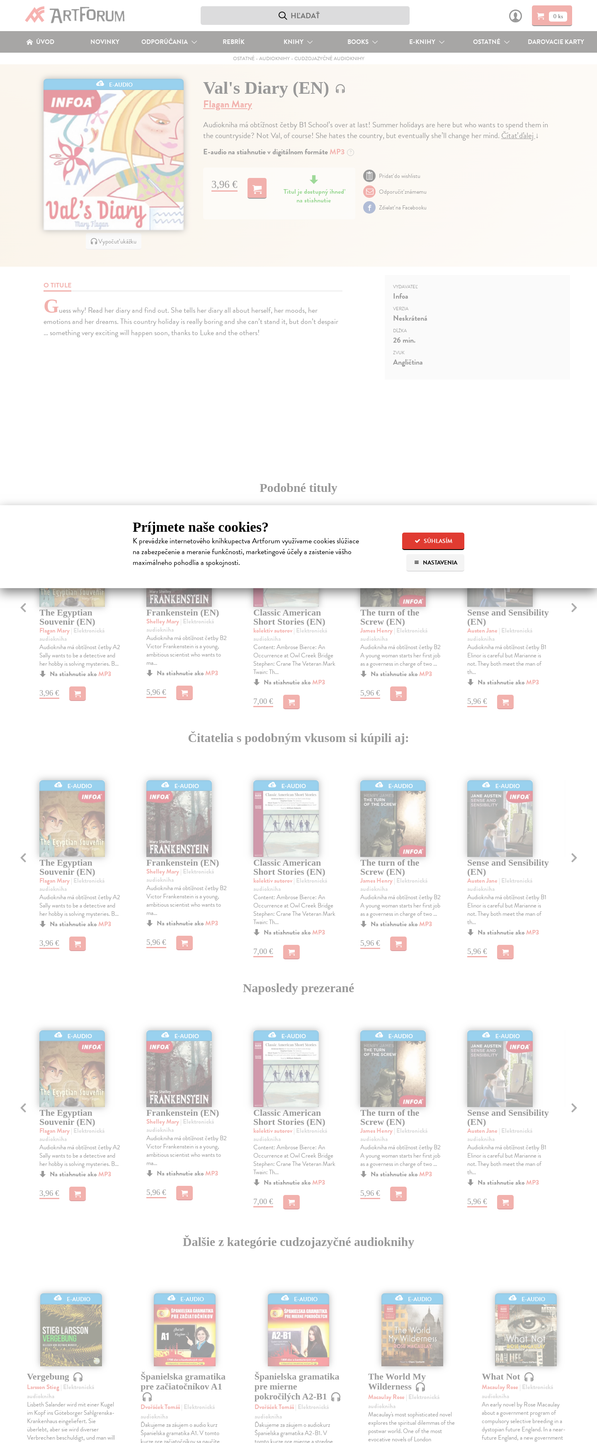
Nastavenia (435, 562)
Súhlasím (433, 541)
